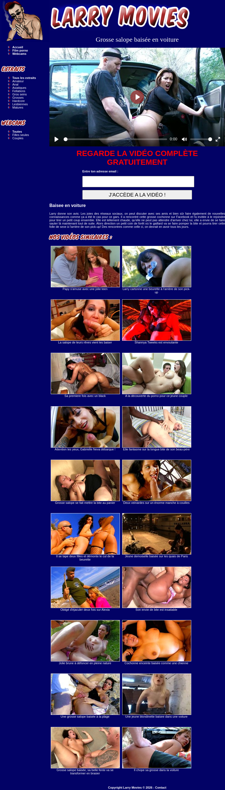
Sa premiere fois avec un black (85, 375)
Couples (17, 138)
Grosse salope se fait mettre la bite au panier (85, 482)
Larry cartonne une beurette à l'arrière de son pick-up (156, 270)
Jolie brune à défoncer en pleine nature (85, 642)
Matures (17, 107)
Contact (160, 787)
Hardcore (18, 101)
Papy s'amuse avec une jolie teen (85, 268)
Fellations (18, 91)
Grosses (18, 97)
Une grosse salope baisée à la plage (85, 696)
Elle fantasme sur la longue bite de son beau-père (156, 428)
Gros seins (19, 94)
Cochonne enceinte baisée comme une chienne (156, 642)
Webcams (19, 53)
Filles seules (20, 135)
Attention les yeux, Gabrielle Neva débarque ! (85, 428)
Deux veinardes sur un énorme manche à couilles (156, 482)
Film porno (20, 50)
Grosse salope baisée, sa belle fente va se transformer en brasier (85, 751)
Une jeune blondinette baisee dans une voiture (156, 696)
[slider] (115, 139)
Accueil (17, 47)
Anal (15, 84)
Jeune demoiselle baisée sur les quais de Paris (156, 535)
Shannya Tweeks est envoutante (156, 321)
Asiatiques (19, 87)
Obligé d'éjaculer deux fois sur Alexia (85, 589)
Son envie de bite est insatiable (156, 589)
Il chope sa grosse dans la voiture (156, 749)
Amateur (18, 81)
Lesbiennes (20, 104)
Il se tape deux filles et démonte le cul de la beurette (85, 537)
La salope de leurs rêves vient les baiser (85, 321)
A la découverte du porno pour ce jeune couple (156, 375)
